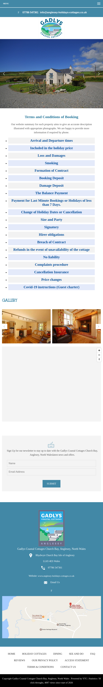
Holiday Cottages (34, 653)
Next (98, 73)
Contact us (68, 667)
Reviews (19, 660)
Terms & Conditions (40, 667)
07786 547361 (30, 12)
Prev (4, 73)
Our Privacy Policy (45, 660)
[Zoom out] (99, 355)
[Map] (51, 384)
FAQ (92, 653)
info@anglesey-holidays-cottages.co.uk (63, 12)
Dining (57, 653)
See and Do (76, 653)
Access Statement (77, 660)
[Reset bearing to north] (99, 359)
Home (11, 653)
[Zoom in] (99, 350)
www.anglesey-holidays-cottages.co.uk (56, 576)
